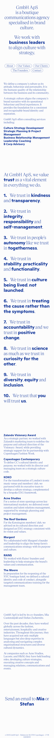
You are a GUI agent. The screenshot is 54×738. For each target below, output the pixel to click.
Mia (40, 699)
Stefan (27, 704)
